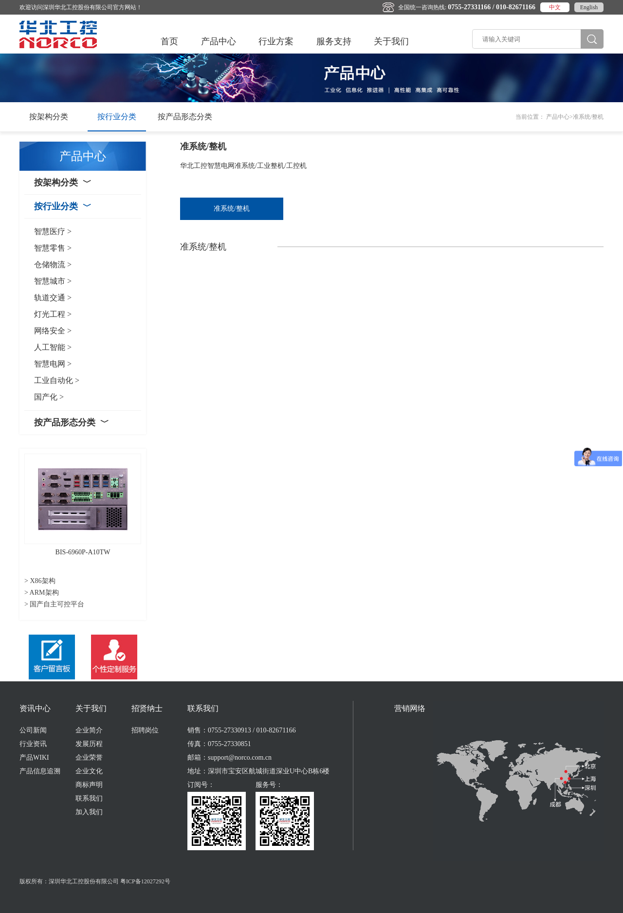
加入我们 (89, 812)
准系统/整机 (232, 208)
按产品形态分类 (185, 116)
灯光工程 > (53, 314)
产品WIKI (34, 757)
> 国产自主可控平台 (54, 604)
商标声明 (89, 784)
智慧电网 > (53, 364)
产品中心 (218, 41)
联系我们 (89, 798)
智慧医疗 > (53, 231)
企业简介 (89, 730)
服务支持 (333, 41)
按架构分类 (48, 116)
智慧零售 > (53, 248)
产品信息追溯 (39, 771)
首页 (169, 41)
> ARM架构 (41, 592)
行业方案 (275, 41)
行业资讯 (33, 744)
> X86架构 (39, 580)
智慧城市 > (53, 281)
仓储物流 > (53, 264)
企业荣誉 (89, 757)
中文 (555, 7)
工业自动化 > (56, 380)
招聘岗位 (145, 730)
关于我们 (391, 41)
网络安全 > (53, 331)
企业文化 (89, 771)
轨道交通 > (53, 297)
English (589, 7)
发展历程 (89, 744)
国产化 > (49, 397)
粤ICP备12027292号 (145, 881)
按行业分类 (116, 116)
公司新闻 (33, 730)
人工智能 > (53, 347)
